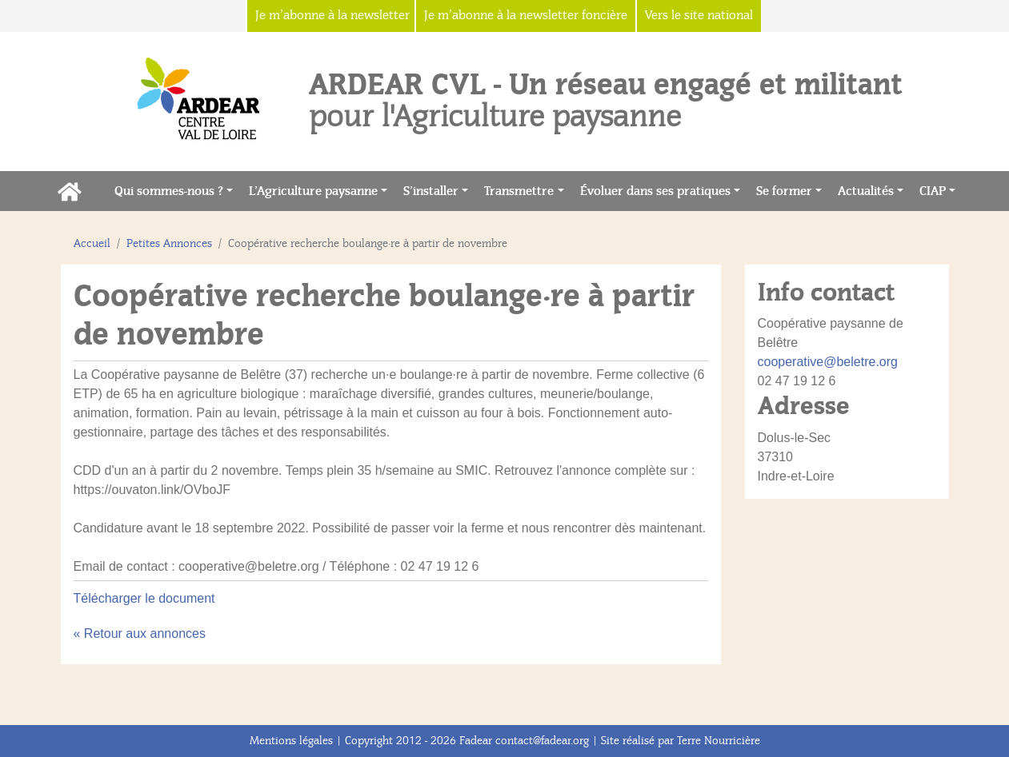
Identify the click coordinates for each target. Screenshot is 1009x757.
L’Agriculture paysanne (313, 191)
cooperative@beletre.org (828, 362)
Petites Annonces (169, 243)
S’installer (430, 191)
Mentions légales (291, 740)
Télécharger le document (144, 598)
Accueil (92, 243)
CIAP (932, 191)
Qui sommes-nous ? (168, 191)
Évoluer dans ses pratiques (655, 191)
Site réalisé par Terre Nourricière (680, 740)
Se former (784, 191)
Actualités (866, 191)
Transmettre (519, 191)
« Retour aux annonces (140, 633)
